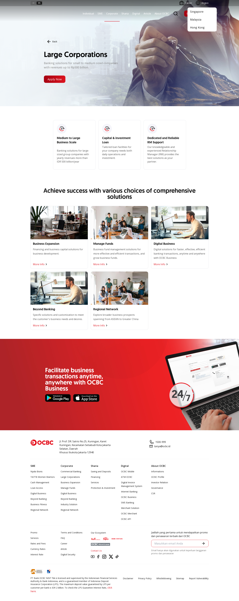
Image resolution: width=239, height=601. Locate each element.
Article (147, 13)
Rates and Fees (38, 543)
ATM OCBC (126, 476)
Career (64, 543)
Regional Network (39, 509)
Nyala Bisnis (36, 471)
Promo (33, 532)
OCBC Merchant (129, 513)
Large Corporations (70, 476)
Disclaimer (128, 578)
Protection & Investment (103, 487)
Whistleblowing (163, 578)
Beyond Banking (38, 498)
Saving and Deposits (101, 471)
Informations (157, 471)
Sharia (125, 13)
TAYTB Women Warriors (42, 476)
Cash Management (39, 482)
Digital (136, 13)
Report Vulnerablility (199, 578)
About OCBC (162, 13)
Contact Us (96, 550)
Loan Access (36, 487)
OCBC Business (128, 497)
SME (100, 13)
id (33, 3)
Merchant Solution (130, 508)
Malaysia (195, 19)
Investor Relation (159, 482)
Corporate (112, 13)
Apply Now (55, 79)
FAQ (63, 538)
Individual (88, 13)
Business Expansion (70, 482)
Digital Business (38, 493)
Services (95, 482)
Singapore (196, 11)
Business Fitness (38, 504)
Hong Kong (197, 27)
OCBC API (126, 519)
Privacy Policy (145, 578)
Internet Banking (129, 491)
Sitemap (180, 578)
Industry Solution (69, 504)
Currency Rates (37, 549)
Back (51, 41)
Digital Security (68, 554)
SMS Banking (127, 502)
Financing (95, 476)
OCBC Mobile (127, 471)
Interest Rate (36, 554)
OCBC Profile (157, 476)
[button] (203, 543)
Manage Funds (68, 487)
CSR (153, 493)
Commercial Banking (71, 471)
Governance (157, 487)
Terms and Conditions (71, 532)
